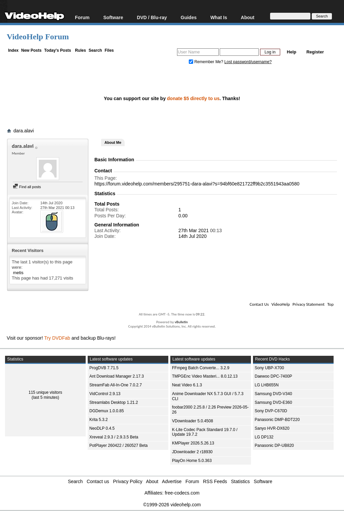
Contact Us (259, 304)
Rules (80, 50)
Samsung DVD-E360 (273, 402)
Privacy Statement (309, 304)
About (247, 17)
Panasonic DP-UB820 (274, 445)
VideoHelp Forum (38, 36)
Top (330, 304)
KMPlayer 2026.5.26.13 (193, 443)
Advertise (171, 481)
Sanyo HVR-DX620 (272, 428)
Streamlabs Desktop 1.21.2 (113, 402)
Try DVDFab (57, 338)
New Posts (31, 50)
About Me (112, 142)
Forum (82, 17)
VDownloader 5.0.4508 (192, 421)
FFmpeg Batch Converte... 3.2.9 (200, 368)
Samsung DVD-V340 (273, 393)
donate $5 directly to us (193, 98)
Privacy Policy (127, 481)
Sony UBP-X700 (269, 368)
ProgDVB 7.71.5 (104, 368)
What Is (218, 17)
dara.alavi (23, 130)
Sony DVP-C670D (271, 411)
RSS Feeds (215, 481)
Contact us (98, 481)
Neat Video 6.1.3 (187, 385)
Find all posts (27, 187)
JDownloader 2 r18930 (192, 452)
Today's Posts (57, 50)
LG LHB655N (266, 385)
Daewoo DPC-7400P (273, 376)
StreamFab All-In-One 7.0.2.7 (115, 385)
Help (291, 51)
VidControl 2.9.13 (105, 393)
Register (315, 51)
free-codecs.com (182, 493)
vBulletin (181, 322)
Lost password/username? (248, 61)
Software (113, 17)
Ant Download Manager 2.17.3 (116, 376)
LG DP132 (264, 437)
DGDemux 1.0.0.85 (106, 411)
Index (13, 50)
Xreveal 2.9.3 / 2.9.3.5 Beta (113, 437)
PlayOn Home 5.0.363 (192, 460)
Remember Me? (206, 61)
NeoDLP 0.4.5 (102, 428)
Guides (189, 17)
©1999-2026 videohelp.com (172, 504)
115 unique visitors (45, 392)
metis (18, 272)
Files (109, 50)
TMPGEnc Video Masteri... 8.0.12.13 (205, 376)
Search (95, 50)
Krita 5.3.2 (98, 419)
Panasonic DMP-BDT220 (277, 419)
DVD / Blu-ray (152, 17)
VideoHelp (280, 304)
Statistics (240, 481)
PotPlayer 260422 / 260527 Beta (118, 445)
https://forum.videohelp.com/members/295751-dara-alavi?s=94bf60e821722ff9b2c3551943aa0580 (196, 183)
